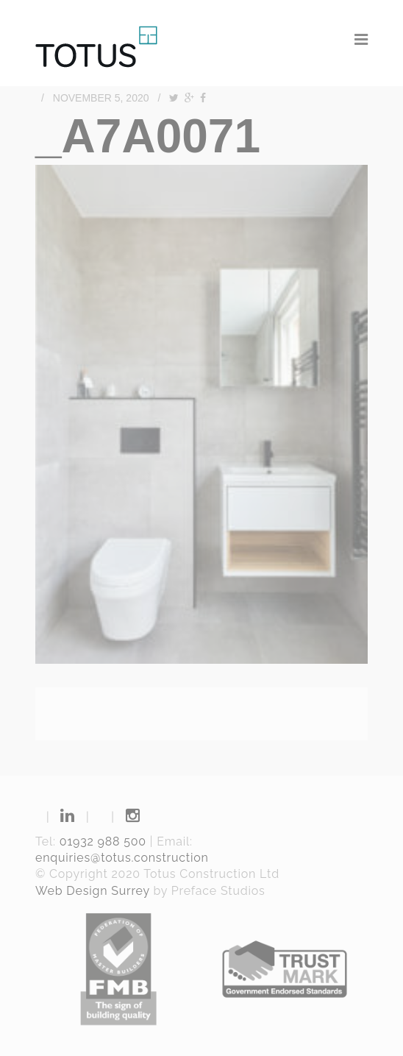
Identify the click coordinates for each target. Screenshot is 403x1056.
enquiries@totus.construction (122, 858)
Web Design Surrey (92, 891)
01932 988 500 (103, 841)
